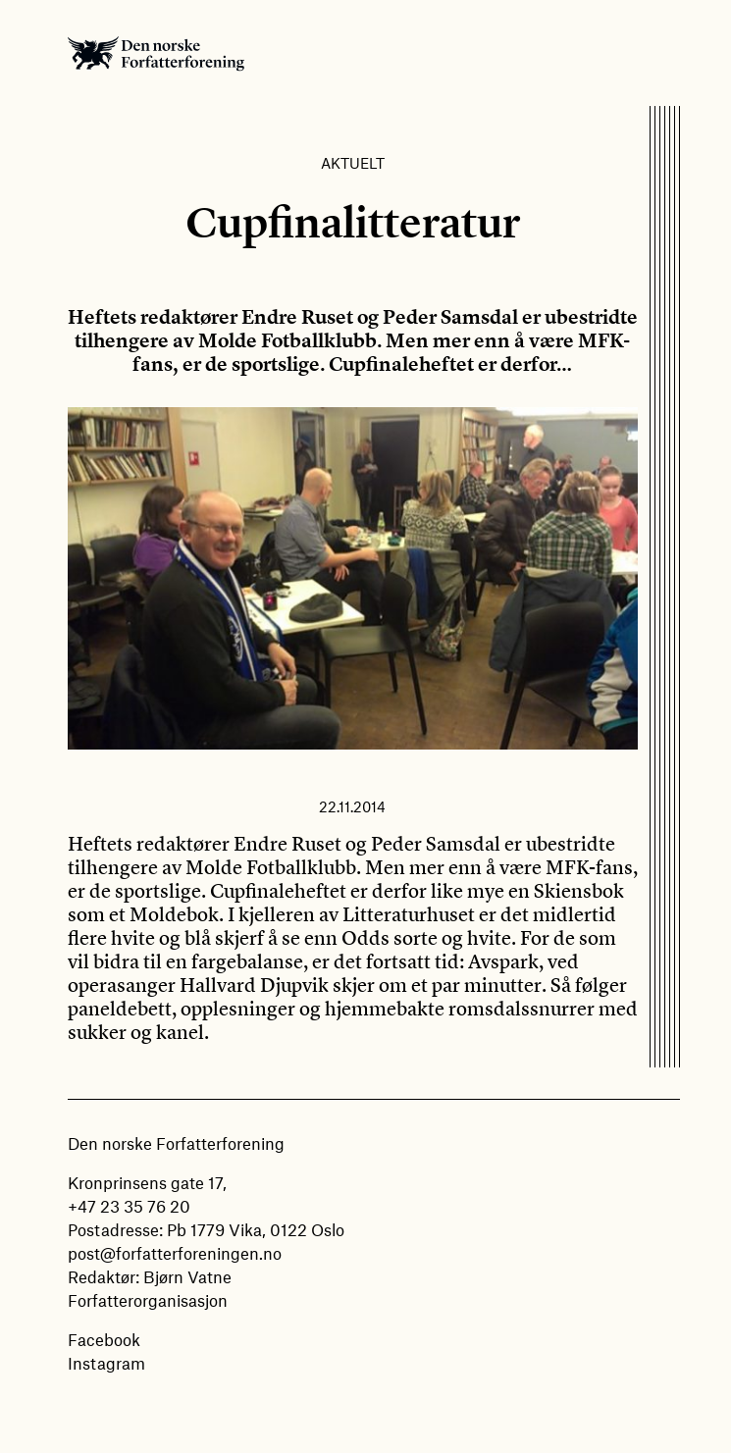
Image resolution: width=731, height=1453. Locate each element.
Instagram (106, 1363)
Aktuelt (353, 163)
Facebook (104, 1339)
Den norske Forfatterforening (156, 53)
